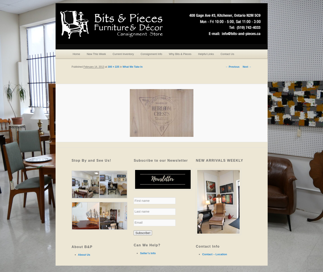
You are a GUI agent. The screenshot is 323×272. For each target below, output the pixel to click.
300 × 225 (113, 66)
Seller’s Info (148, 253)
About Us (84, 254)
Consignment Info (151, 54)
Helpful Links (206, 54)
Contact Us (227, 54)
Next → (247, 66)
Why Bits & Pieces (180, 54)
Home (76, 54)
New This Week (96, 54)
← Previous (232, 66)
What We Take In (133, 66)
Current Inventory (123, 54)
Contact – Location (214, 254)
